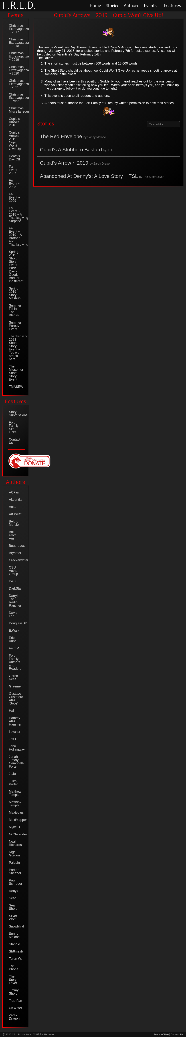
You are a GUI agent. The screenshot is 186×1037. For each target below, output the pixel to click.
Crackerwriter (17, 560)
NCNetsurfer (17, 834)
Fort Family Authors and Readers (15, 662)
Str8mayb (16, 951)
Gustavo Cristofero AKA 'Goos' (16, 698)
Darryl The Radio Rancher (15, 600)
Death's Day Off (14, 157)
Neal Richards (15, 843)
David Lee (13, 614)
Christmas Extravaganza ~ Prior (17, 98)
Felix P (14, 648)
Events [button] (151, 5)
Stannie (14, 944)
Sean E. (15, 898)
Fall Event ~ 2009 (14, 197)
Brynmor (15, 553)
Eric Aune (13, 639)
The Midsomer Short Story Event (16, 373)
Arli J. (13, 507)
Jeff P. (13, 739)
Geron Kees (13, 677)
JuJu (12, 774)
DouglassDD (17, 623)
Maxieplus (16, 812)
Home (95, 5)
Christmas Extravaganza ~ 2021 (17, 84)
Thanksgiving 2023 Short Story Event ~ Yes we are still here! (17, 347)
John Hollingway (17, 747)
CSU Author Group (14, 571)
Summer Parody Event (15, 326)
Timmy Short (14, 991)
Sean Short (13, 907)
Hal (11, 710)
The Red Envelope (73, 136)
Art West (15, 514)
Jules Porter (13, 782)
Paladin (14, 862)
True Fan (15, 1001)
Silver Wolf (13, 917)
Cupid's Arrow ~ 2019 (75, 163)
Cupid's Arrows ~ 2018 (15, 122)
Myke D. (15, 827)
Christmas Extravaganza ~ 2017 (17, 29)
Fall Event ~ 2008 (14, 184)
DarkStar (15, 588)
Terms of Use (161, 1034)
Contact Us (14, 441)
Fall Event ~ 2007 (14, 170)
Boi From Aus (13, 535)
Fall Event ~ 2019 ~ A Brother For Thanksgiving (17, 236)
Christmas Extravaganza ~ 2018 (17, 43)
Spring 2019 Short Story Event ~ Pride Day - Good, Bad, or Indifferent (16, 266)
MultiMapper (17, 820)
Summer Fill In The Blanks (15, 310)
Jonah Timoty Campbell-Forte (16, 761)
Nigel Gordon (14, 853)
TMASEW (16, 387)
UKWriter (15, 1008)
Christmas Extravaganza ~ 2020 (17, 70)
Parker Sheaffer (15, 871)
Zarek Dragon (14, 1016)
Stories (112, 5)
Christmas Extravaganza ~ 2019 (17, 56)
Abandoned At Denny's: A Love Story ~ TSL (102, 176)
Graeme (15, 686)
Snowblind (16, 926)
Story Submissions (17, 413)
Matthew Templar (15, 793)
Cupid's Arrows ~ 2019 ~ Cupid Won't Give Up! (15, 141)
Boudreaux (17, 546)
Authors (131, 5)
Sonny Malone (14, 935)
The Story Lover (13, 980)
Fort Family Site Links (14, 427)
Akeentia (15, 499)
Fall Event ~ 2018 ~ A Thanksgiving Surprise (17, 214)
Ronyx (13, 891)
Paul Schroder (15, 882)
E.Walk (14, 630)
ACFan (14, 492)
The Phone (13, 967)
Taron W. (15, 958)
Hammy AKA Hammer (15, 721)
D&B (12, 581)
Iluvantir (14, 732)
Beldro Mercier (14, 523)
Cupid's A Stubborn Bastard (76, 149)
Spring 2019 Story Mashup (15, 293)
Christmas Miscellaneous (17, 109)
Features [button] (174, 5)
